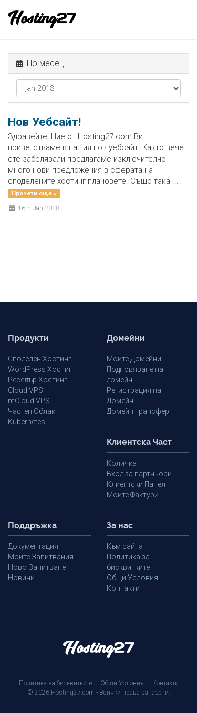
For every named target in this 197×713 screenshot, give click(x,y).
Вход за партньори (139, 474)
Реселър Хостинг (37, 380)
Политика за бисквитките (55, 683)
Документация (33, 546)
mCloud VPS (29, 401)
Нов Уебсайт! (44, 122)
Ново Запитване (37, 567)
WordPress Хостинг (42, 369)
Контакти (123, 588)
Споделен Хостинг (39, 359)
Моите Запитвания (41, 556)
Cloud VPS (25, 390)
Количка (122, 463)
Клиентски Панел (136, 484)
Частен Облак (31, 411)
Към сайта (125, 546)
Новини (21, 577)
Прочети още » (34, 193)
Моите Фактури (133, 495)
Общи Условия (132, 577)
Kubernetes (26, 422)
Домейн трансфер (138, 411)
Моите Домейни (134, 359)
